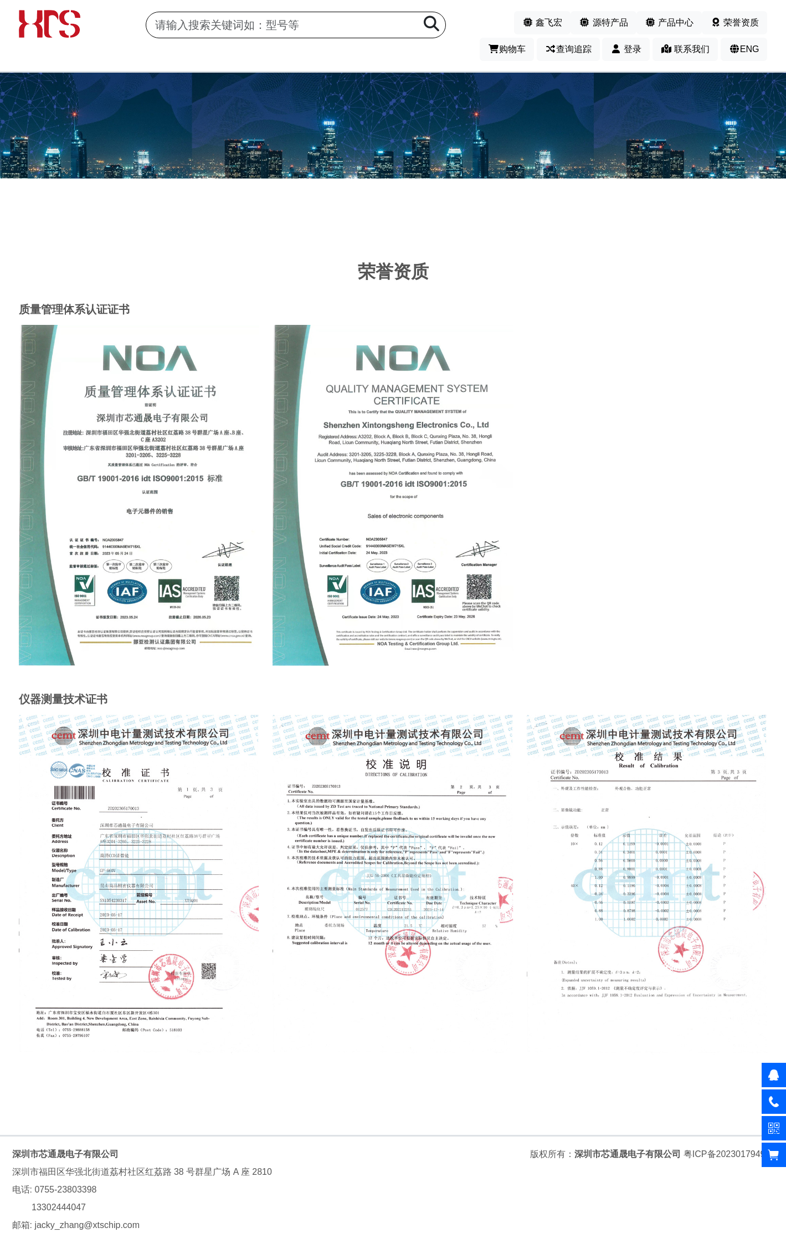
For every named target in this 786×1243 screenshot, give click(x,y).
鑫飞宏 (542, 22)
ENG (744, 49)
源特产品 (603, 22)
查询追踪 (568, 49)
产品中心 (669, 22)
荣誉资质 (734, 22)
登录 (625, 49)
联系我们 (685, 49)
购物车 (507, 49)
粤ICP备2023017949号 (729, 1154)
